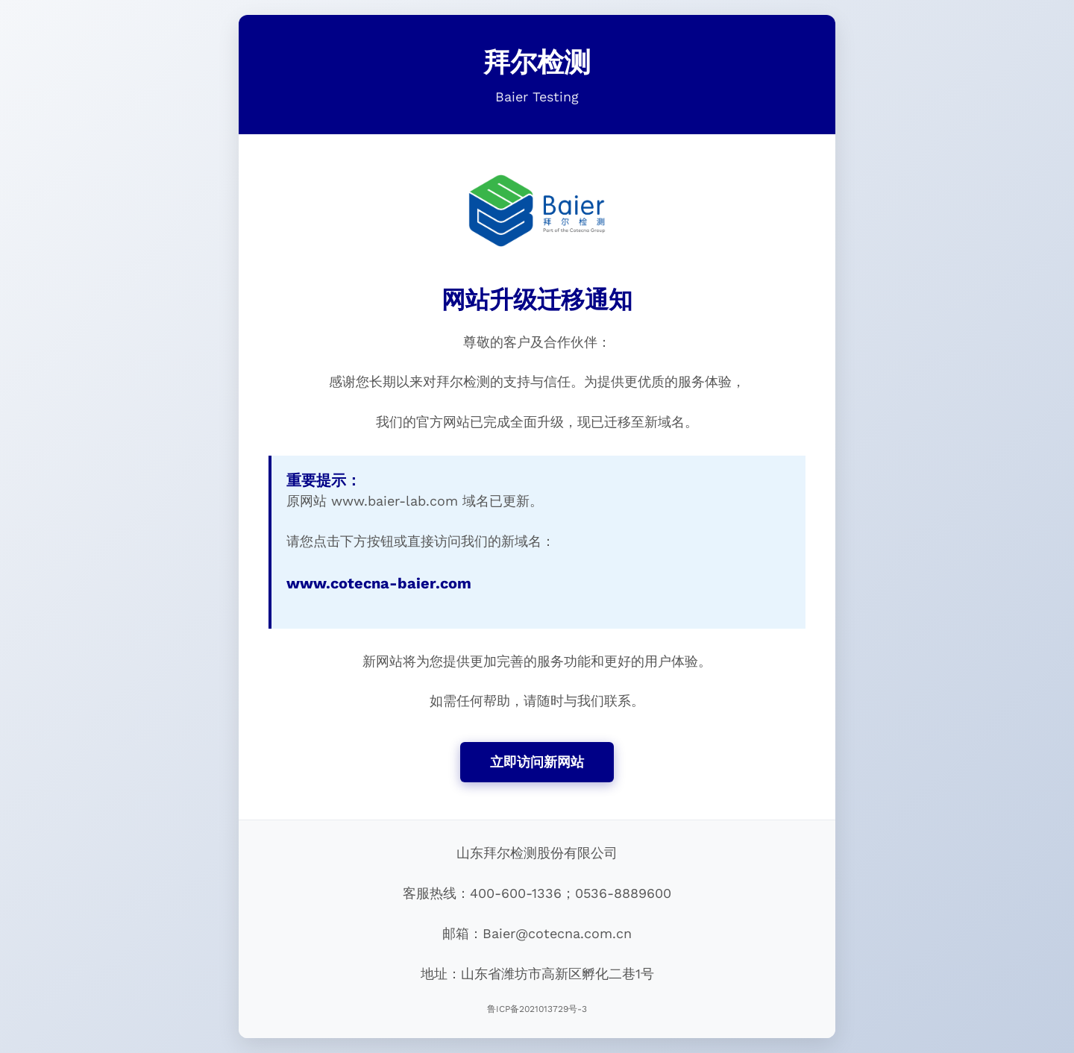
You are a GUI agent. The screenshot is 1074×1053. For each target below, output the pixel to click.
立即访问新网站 (537, 762)
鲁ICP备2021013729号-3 (537, 1009)
